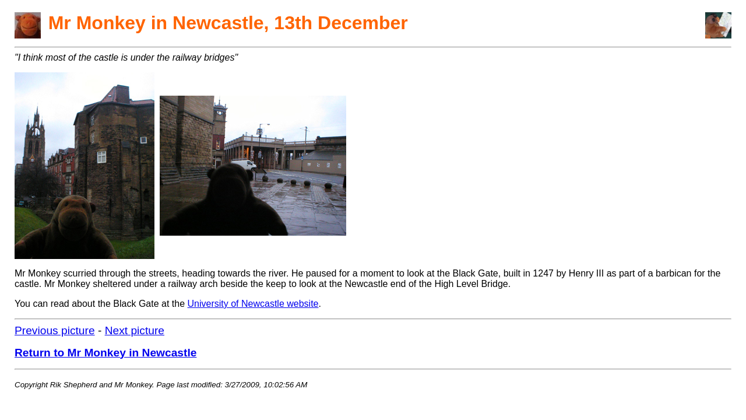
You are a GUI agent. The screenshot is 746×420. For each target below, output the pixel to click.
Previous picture (55, 330)
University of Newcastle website (253, 304)
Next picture (134, 330)
